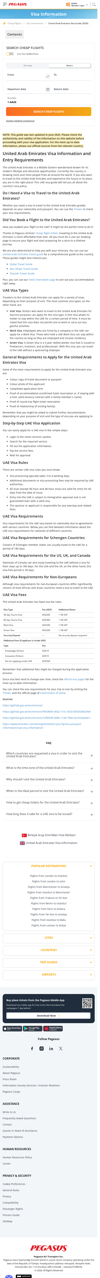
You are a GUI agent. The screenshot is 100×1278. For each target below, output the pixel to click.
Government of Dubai (53, 693)
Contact (7, 1124)
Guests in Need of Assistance (20, 1130)
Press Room (10, 1079)
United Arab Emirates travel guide (23, 254)
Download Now (48, 1015)
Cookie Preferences (14, 1184)
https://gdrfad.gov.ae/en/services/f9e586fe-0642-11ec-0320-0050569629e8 (47, 711)
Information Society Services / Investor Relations (31, 1085)
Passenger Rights (13, 1209)
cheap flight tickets (47, 233)
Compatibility (10, 1202)
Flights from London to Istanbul (48, 876)
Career (7, 1163)
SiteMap (7, 1221)
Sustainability (11, 1066)
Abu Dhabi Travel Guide (24, 268)
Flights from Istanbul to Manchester (48, 892)
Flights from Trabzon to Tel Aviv (48, 898)
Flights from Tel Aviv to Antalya (49, 914)
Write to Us (9, 1112)
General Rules (11, 1190)
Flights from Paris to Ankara (48, 909)
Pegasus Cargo (11, 1091)
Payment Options (13, 1137)
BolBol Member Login (79, 4)
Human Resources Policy (17, 1157)
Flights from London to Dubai (48, 925)
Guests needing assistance (20, 120)
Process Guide (11, 1215)
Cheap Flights (14, 23)
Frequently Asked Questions (19, 1118)
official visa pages (74, 679)
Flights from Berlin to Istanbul (48, 903)
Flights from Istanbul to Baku (49, 920)
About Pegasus (11, 1073)
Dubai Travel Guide (21, 264)
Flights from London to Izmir (49, 881)
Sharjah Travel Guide (22, 273)
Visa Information (34, 23)
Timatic (78, 209)
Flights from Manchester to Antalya (49, 887)
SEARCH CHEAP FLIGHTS (48, 111)
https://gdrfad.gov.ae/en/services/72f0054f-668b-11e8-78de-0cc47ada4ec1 (47, 717)
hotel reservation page (42, 279)
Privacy (7, 1196)
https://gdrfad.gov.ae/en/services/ (23, 705)
